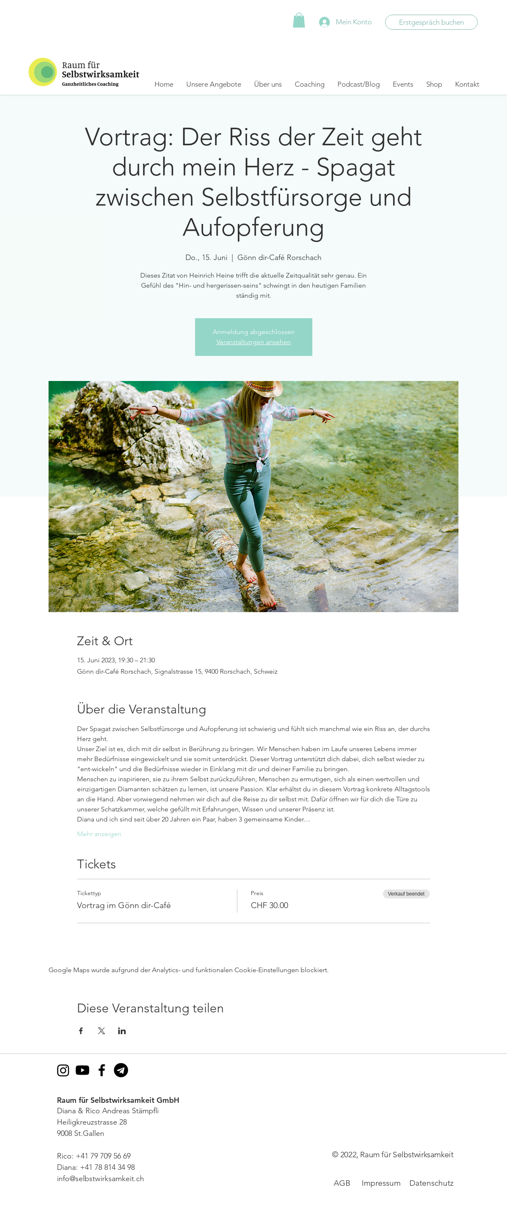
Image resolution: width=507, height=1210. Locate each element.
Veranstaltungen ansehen (253, 342)
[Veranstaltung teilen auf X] (102, 1030)
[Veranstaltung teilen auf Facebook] (81, 1030)
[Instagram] (63, 1070)
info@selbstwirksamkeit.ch (100, 1178)
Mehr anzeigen (99, 834)
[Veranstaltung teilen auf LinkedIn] (122, 1030)
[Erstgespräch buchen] (431, 22)
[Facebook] (102, 1070)
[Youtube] (82, 1070)
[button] (299, 20)
